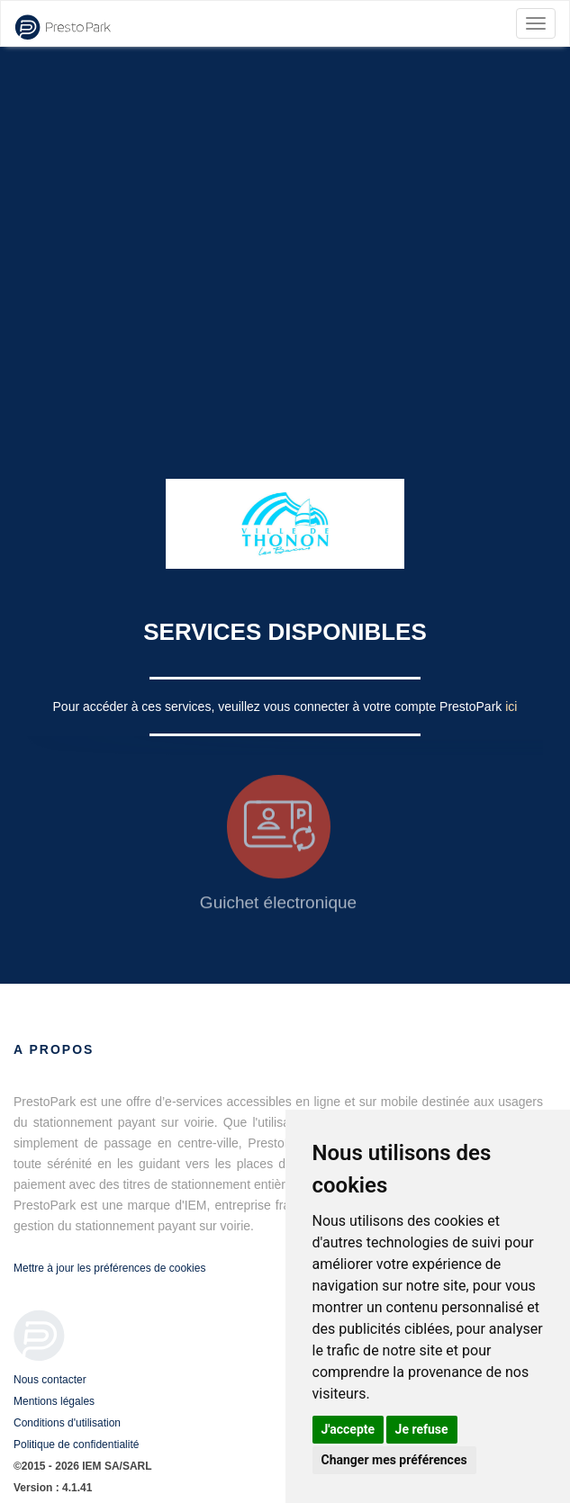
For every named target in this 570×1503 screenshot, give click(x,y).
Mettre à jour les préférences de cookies (109, 1268)
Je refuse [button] (421, 1429)
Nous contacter (50, 1379)
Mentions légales (54, 1401)
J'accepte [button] (348, 1429)
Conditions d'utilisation (67, 1423)
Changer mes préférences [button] (394, 1460)
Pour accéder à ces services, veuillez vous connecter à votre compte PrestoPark (279, 706)
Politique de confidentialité (76, 1444)
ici (511, 706)
